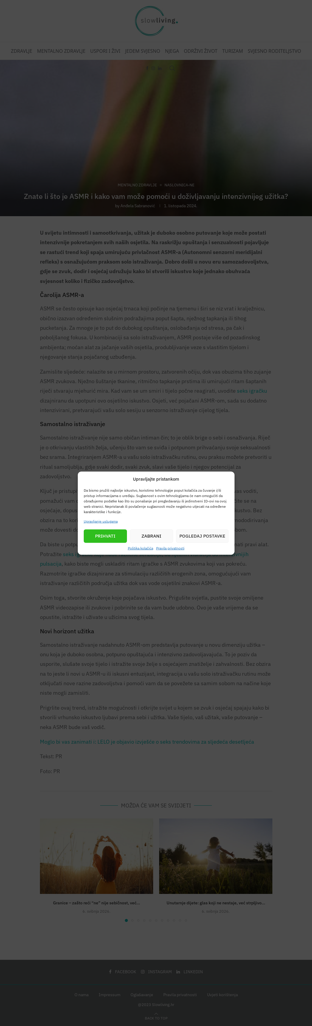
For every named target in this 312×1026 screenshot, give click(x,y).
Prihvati (105, 536)
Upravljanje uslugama (101, 521)
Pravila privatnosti (170, 548)
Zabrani (151, 536)
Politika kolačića (140, 548)
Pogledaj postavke (202, 536)
